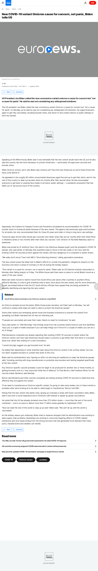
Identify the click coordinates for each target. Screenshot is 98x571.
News (8, 9)
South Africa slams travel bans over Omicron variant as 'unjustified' (30, 299)
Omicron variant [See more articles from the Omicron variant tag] (25, 460)
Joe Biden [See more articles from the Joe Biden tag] (43, 460)
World (14, 9)
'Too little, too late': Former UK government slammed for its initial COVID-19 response (34, 441)
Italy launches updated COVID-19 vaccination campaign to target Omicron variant (33, 452)
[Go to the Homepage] (8, 3)
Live (92, 3)
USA (19, 9)
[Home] (2, 9)
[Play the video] (49, 49)
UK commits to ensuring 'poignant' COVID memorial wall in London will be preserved (34, 446)
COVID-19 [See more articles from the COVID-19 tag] (9, 460)
